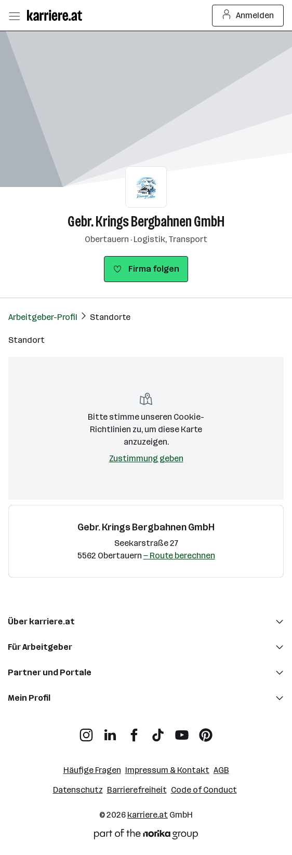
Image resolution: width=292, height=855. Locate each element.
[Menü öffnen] (14, 16)
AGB (221, 770)
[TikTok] (158, 731)
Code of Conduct (204, 790)
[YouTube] (182, 731)
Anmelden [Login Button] (248, 15)
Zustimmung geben (146, 458)
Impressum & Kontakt (167, 770)
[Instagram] (86, 731)
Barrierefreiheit (137, 790)
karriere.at (147, 815)
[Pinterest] (206, 731)
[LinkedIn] (110, 731)
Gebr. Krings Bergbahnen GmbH (146, 221)
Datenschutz (78, 790)
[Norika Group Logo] (146, 836)
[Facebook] (134, 731)
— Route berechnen (179, 555)
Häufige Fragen (92, 770)
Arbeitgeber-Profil (42, 317)
